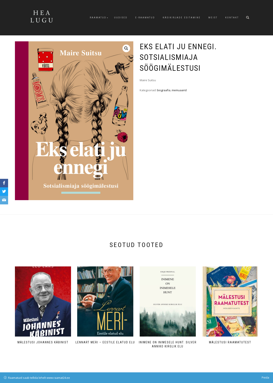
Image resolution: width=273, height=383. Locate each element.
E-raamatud (145, 17)
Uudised (121, 17)
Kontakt (232, 17)
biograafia (163, 90)
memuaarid (179, 90)
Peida (265, 377)
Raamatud (98, 17)
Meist (213, 17)
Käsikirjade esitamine (182, 17)
